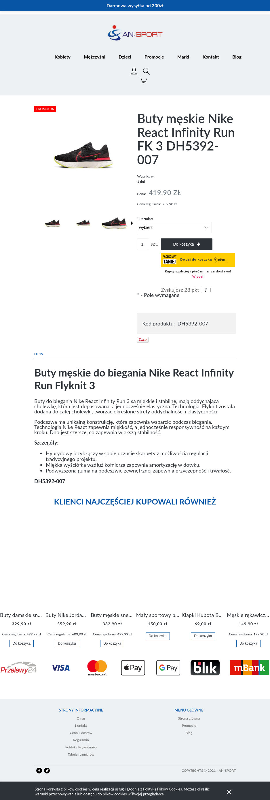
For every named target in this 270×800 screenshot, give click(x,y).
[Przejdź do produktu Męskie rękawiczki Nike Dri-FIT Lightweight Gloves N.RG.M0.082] (248, 567)
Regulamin (81, 740)
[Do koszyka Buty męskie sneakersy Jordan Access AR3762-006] (112, 643)
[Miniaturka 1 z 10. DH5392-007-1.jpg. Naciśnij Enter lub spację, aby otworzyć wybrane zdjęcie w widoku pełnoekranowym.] (53, 223)
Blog (189, 733)
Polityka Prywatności (81, 747)
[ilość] (143, 244)
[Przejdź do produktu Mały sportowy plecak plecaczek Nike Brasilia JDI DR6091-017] (157, 567)
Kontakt (81, 725)
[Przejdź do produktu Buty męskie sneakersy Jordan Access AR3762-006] (112, 567)
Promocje (189, 725)
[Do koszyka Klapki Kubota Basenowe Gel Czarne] (203, 636)
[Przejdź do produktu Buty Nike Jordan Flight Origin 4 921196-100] (67, 567)
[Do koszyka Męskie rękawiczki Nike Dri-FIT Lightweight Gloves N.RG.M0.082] (248, 643)
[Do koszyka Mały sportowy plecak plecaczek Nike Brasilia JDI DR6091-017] (158, 636)
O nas (81, 718)
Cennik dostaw (81, 733)
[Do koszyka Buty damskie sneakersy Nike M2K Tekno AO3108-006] (21, 643)
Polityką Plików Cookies (162, 789)
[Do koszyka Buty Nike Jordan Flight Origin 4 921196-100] (67, 643)
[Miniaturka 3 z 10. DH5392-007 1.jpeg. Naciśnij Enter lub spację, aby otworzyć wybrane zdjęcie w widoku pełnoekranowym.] (115, 223)
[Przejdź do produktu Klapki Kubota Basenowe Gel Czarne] (203, 567)
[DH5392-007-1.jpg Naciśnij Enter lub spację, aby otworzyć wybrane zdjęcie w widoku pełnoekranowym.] (83, 155)
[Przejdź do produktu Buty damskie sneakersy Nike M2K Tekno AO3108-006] (21, 567)
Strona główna (189, 718)
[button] (132, 223)
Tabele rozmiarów (81, 754)
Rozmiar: (145, 219)
